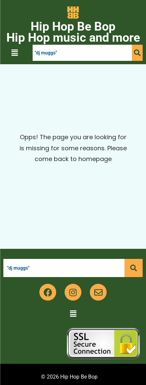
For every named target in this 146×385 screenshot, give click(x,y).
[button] (14, 52)
